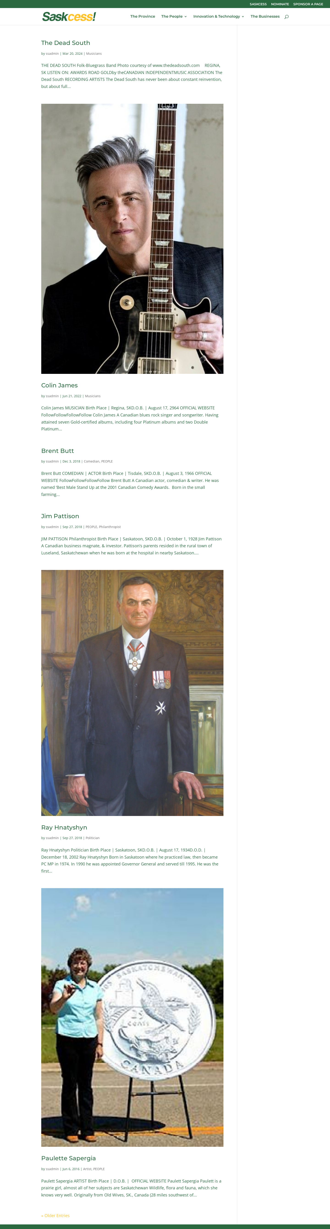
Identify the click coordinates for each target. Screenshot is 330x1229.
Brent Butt (57, 450)
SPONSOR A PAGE (308, 4)
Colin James (59, 385)
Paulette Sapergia (68, 1158)
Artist (87, 1169)
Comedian (91, 461)
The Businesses (265, 17)
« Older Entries (55, 1215)
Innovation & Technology (216, 17)
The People (172, 17)
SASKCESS (258, 4)
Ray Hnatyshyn (64, 827)
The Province (142, 17)
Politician (93, 838)
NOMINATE (280, 4)
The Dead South (65, 43)
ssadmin (52, 53)
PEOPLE (107, 461)
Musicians (94, 53)
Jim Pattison (60, 516)
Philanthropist (110, 527)
